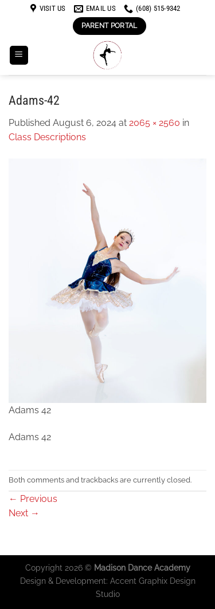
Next (24, 513)
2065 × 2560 (154, 122)
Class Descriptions (47, 137)
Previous (33, 498)
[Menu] (19, 55)
